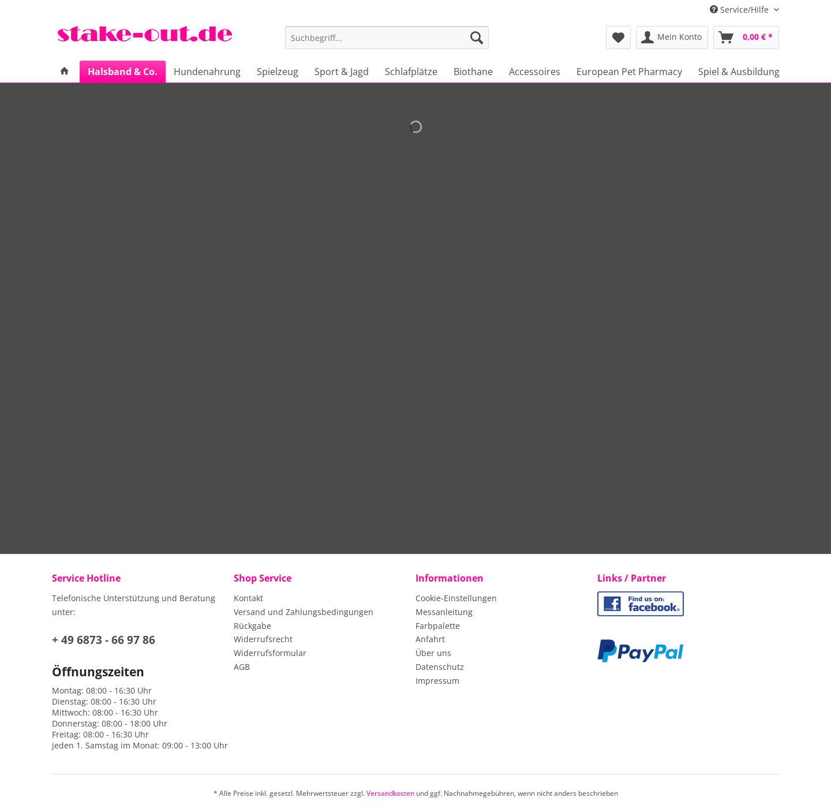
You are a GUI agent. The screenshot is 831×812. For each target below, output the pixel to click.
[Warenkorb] (746, 37)
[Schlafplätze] (411, 72)
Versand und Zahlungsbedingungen (303, 611)
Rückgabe (252, 625)
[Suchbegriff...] (387, 37)
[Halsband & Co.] (123, 72)
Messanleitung (444, 611)
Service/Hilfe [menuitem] (740, 9)
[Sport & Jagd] (341, 72)
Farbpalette (437, 625)
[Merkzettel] (618, 37)
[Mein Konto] (672, 37)
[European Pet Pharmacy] (629, 72)
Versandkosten (390, 793)
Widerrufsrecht (263, 639)
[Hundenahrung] (207, 72)
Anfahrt (430, 639)
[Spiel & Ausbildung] (739, 72)
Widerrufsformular (270, 652)
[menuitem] (387, 43)
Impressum (437, 680)
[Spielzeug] (277, 72)
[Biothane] (473, 72)
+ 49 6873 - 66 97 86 (103, 639)
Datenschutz (439, 666)
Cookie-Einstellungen (456, 598)
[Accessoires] (534, 72)
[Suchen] (477, 37)
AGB (242, 666)
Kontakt (248, 598)
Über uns (433, 652)
